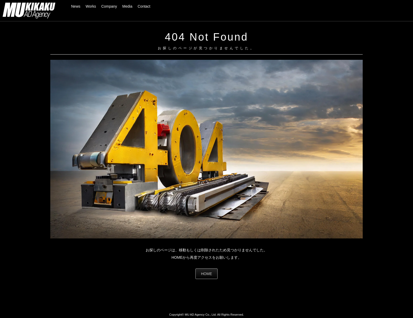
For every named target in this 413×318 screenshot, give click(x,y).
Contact (144, 6)
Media (127, 6)
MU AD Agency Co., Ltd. (201, 314)
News (75, 6)
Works (91, 6)
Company (109, 6)
